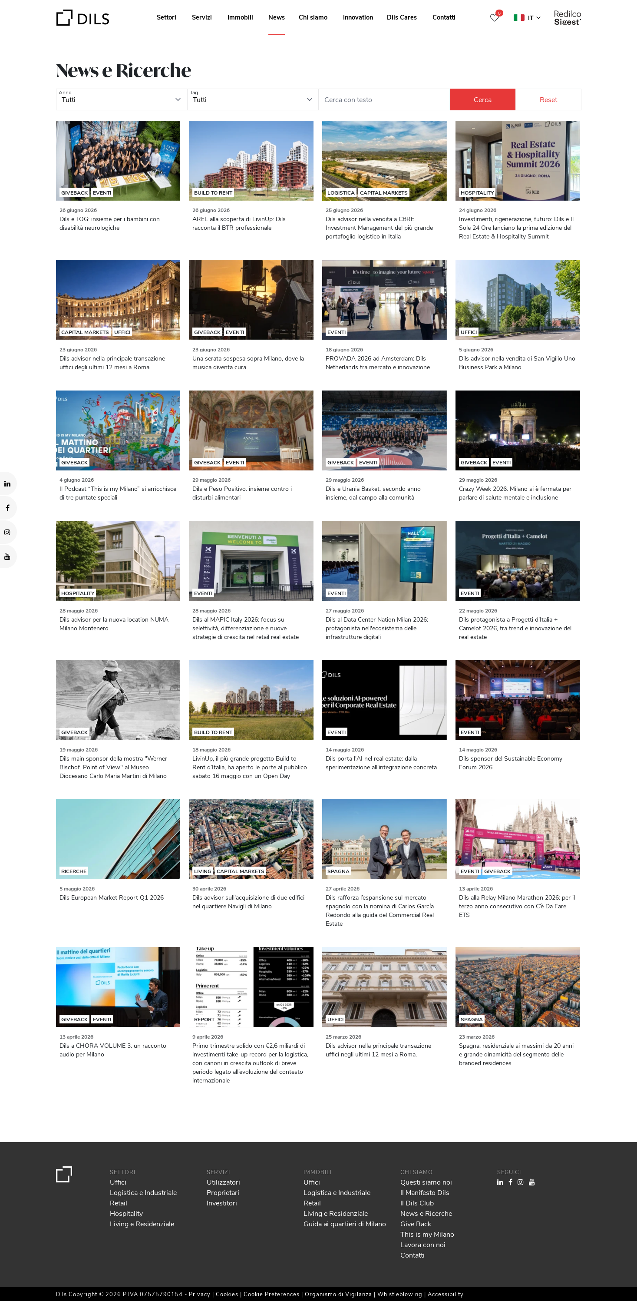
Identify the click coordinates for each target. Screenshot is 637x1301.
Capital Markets (384, 192)
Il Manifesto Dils (424, 1192)
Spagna (338, 870)
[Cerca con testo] (384, 99)
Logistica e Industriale (143, 1192)
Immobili (240, 17)
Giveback (74, 192)
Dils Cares (402, 17)
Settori (166, 17)
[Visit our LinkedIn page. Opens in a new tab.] (8, 483)
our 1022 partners (58, 1257)
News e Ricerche (426, 1213)
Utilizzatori (223, 1181)
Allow (571, 1249)
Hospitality (477, 192)
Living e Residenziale (142, 1223)
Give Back (415, 1223)
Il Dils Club (417, 1202)
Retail (118, 1202)
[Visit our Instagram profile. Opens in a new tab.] (8, 532)
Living (202, 870)
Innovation (358, 17)
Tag (194, 92)
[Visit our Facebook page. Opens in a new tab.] (8, 508)
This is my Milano (427, 1233)
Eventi (102, 192)
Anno (65, 92)
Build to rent (213, 192)
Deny (570, 1268)
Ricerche (73, 870)
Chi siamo (313, 17)
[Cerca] (482, 99)
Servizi (202, 17)
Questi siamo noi (426, 1181)
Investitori (222, 1202)
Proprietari (223, 1192)
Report (204, 1019)
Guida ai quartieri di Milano (345, 1223)
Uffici (122, 331)
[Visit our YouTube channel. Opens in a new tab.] (8, 556)
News (276, 17)
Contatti (443, 17)
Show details (303, 1291)
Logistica (341, 192)
